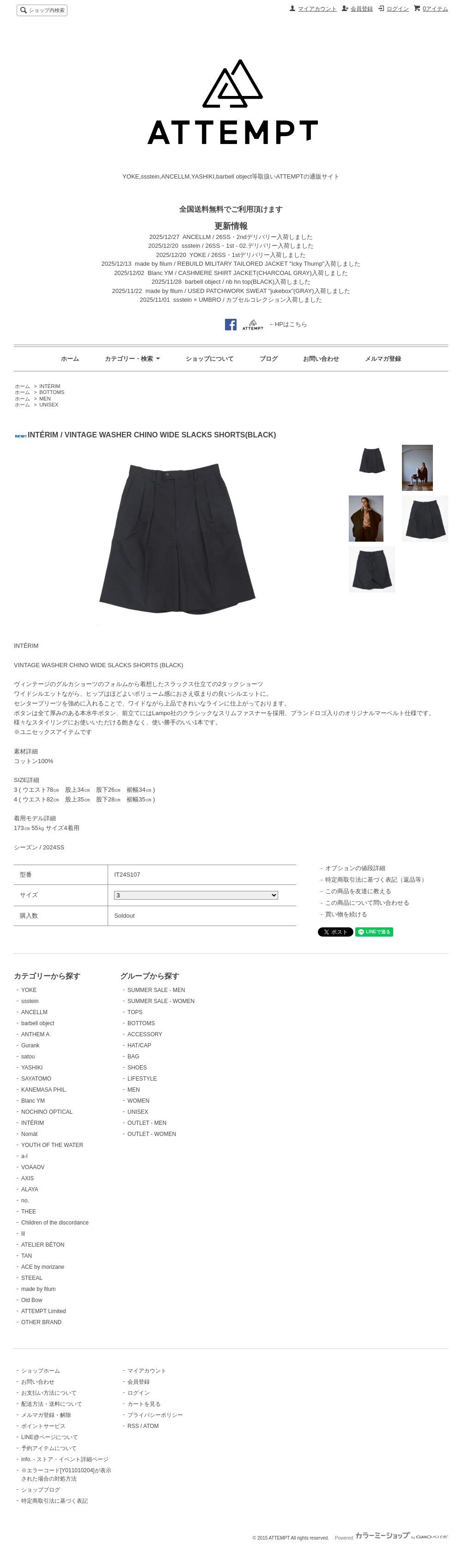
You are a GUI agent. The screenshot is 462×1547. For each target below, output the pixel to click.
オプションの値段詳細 (355, 868)
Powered (391, 1538)
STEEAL (32, 1278)
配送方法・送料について (51, 1404)
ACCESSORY (145, 1034)
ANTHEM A (35, 1034)
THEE (28, 1211)
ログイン (398, 9)
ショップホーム (40, 1371)
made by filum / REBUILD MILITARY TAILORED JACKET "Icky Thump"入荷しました (248, 263)
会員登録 (362, 9)
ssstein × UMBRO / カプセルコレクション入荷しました (247, 299)
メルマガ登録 (383, 358)
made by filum (38, 1289)
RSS (133, 1426)
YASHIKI (32, 1067)
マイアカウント (317, 9)
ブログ (269, 358)
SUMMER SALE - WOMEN (161, 1001)
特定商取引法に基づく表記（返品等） (376, 879)
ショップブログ (40, 1490)
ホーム (70, 358)
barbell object (37, 1023)
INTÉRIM (49, 386)
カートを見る (144, 1404)
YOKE (28, 990)
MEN (44, 398)
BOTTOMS (51, 392)
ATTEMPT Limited (43, 1311)
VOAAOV (33, 1167)
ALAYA (29, 1189)
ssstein (29, 1001)
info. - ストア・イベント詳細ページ (65, 1459)
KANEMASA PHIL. (44, 1090)
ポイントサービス (43, 1426)
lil (23, 1233)
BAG (133, 1056)
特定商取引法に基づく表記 (54, 1501)
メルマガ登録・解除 (46, 1415)
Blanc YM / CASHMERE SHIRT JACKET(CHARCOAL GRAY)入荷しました (247, 272)
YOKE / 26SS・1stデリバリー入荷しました (247, 254)
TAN (26, 1256)
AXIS (27, 1178)
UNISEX (48, 404)
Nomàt (29, 1134)
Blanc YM (33, 1101)
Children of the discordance (55, 1222)
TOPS (135, 1012)
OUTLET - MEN (147, 1123)
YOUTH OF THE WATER (52, 1145)
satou (28, 1056)
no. (25, 1200)
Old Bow (31, 1300)
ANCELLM (34, 1012)
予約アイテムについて (49, 1448)
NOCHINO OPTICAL (47, 1112)
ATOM (151, 1426)
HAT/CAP (139, 1045)
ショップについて (210, 358)
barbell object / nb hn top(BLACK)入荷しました (247, 281)
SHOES (137, 1067)
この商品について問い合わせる (367, 902)
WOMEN (138, 1101)
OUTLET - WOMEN (152, 1134)
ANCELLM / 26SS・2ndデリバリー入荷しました (247, 236)
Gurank (30, 1045)
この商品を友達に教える (358, 891)
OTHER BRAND (41, 1322)
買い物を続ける (346, 914)
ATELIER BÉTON (42, 1245)
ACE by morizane (42, 1267)
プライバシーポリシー (155, 1415)
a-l (24, 1156)
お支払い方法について (49, 1393)
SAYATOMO (36, 1078)
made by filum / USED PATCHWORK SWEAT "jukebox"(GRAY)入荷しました (248, 290)
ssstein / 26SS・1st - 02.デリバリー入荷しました (248, 245)
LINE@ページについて (49, 1437)
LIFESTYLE (142, 1078)
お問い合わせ (321, 358)
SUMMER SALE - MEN (156, 990)
